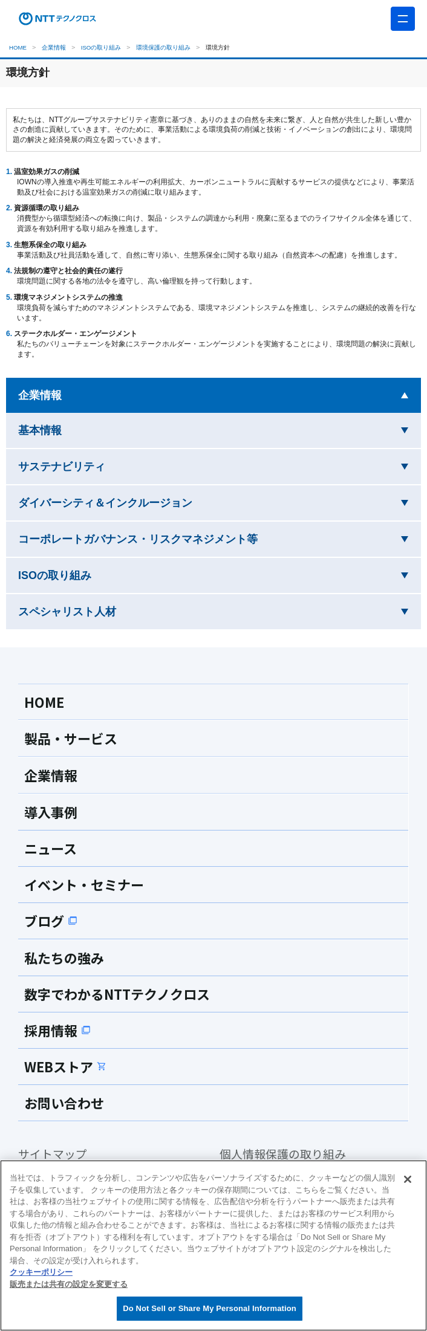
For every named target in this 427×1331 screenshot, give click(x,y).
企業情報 (54, 47)
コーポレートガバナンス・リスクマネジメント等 (175, 537)
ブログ (53, 920)
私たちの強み (69, 957)
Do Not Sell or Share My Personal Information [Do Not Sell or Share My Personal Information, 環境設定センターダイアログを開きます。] (209, 1308)
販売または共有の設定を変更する (69, 1284)
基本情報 (77, 428)
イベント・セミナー (92, 884)
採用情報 (61, 1030)
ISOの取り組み (101, 47)
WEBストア (70, 1066)
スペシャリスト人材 (105, 610)
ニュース (54, 848)
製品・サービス (77, 738)
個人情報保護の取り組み (293, 1155)
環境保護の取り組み (163, 47)
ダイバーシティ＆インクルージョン (143, 501)
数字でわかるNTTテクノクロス (129, 994)
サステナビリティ (99, 465)
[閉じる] (407, 1179)
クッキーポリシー (41, 1272)
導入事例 (54, 812)
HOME (18, 47)
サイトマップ (58, 1155)
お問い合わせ (69, 1102)
